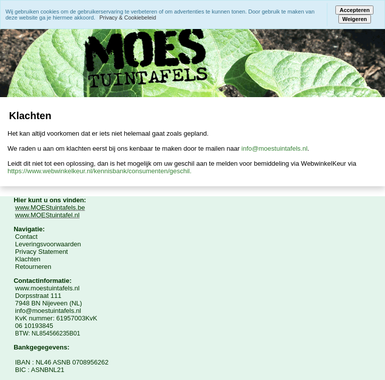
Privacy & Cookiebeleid (127, 18)
